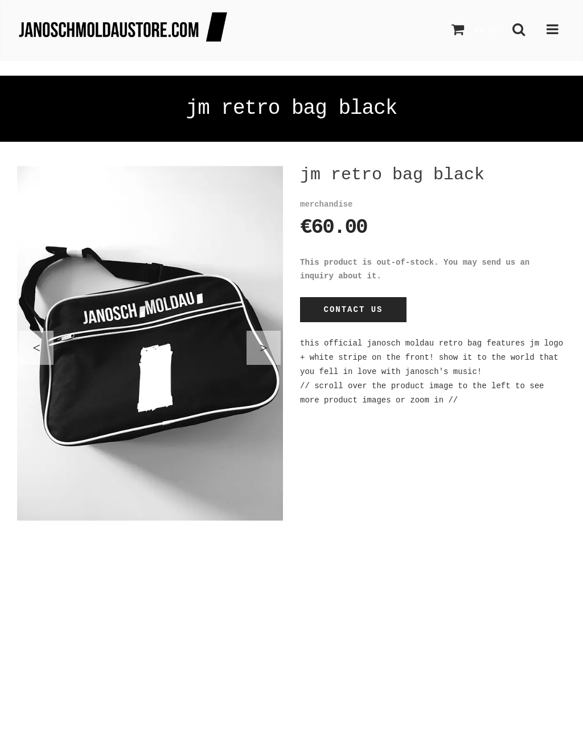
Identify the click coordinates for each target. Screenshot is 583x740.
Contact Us (353, 309)
